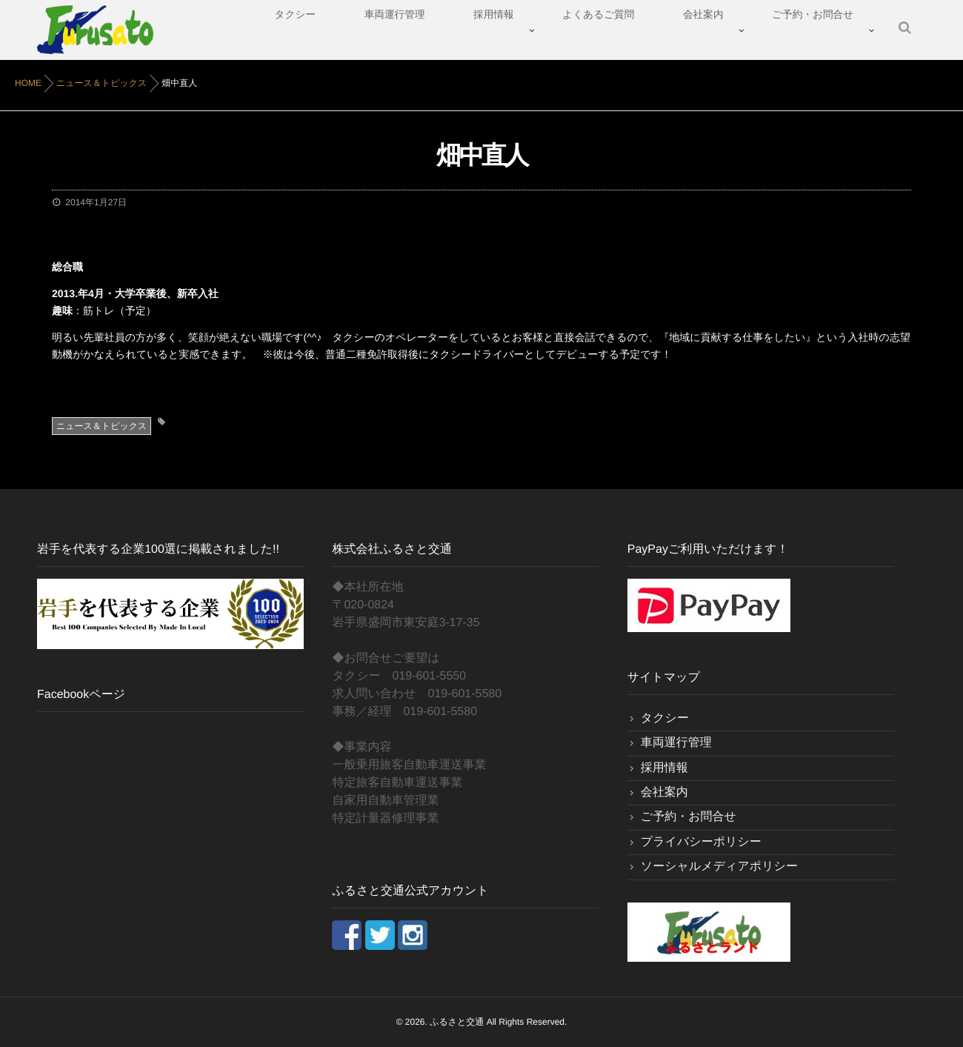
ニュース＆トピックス (101, 426)
